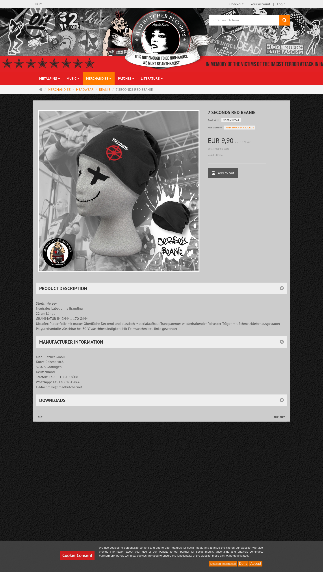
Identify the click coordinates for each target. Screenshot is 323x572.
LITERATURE (152, 78)
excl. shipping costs (218, 148)
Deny (243, 563)
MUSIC (73, 78)
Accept (255, 563)
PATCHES (126, 78)
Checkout (236, 4)
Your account (260, 4)
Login (281, 4)
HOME (40, 4)
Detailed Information (223, 563)
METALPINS (49, 78)
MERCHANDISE (98, 78)
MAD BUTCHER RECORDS (240, 127)
